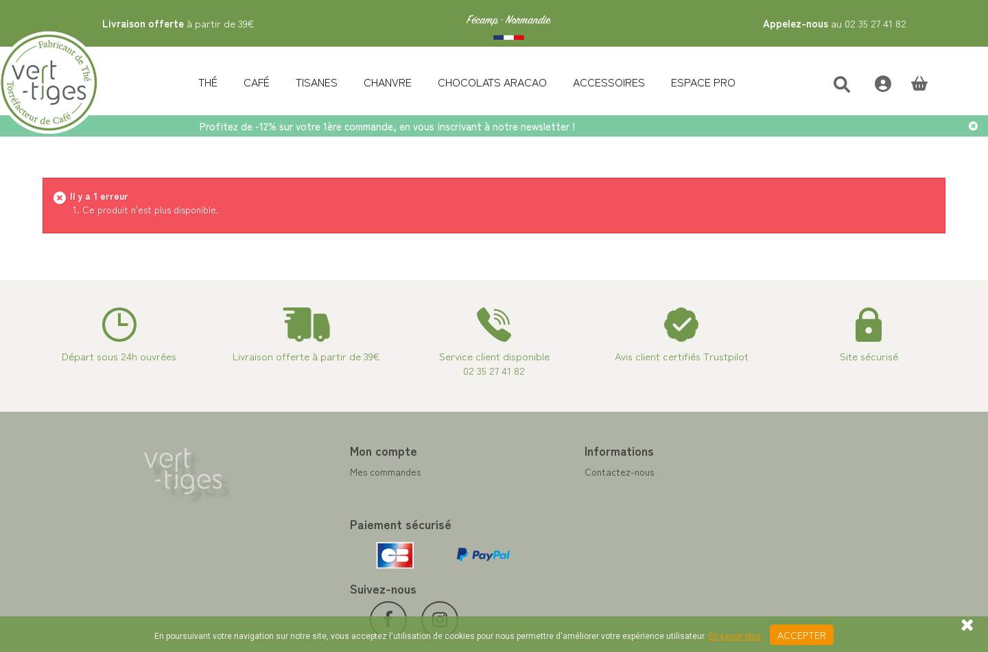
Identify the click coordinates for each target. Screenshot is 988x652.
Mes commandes (305, 471)
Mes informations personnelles (334, 521)
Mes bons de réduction (318, 537)
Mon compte (304, 450)
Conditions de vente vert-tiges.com (580, 537)
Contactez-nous (539, 471)
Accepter (801, 635)
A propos (523, 521)
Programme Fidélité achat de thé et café (592, 488)
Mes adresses (299, 504)
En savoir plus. (735, 636)
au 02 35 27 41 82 (834, 23)
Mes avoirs (293, 488)
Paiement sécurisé (543, 504)
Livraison (523, 554)
